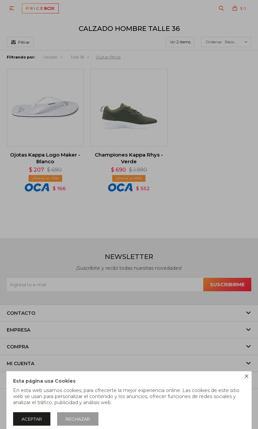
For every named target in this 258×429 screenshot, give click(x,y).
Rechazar (78, 419)
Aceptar (32, 419)
